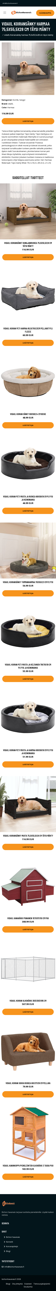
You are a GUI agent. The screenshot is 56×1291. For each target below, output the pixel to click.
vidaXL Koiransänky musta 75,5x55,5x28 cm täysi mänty (28, 835)
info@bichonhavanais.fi (10, 3)
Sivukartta (28, 1286)
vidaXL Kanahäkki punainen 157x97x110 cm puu (28, 918)
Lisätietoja (28, 121)
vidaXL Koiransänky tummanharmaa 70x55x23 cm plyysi (28, 582)
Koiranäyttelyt (12, 1246)
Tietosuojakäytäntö (41, 1284)
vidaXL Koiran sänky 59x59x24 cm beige (28, 414)
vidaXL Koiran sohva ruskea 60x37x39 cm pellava (28, 1083)
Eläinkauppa (45, 13)
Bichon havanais (13, 1237)
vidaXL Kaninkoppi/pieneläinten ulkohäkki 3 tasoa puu (28, 1165)
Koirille (16, 100)
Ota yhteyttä (17, 1284)
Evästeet (28, 1284)
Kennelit (9, 1242)
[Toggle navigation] (5, 12)
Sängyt (22, 100)
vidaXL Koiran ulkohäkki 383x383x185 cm (28, 1000)
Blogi (8, 1251)
